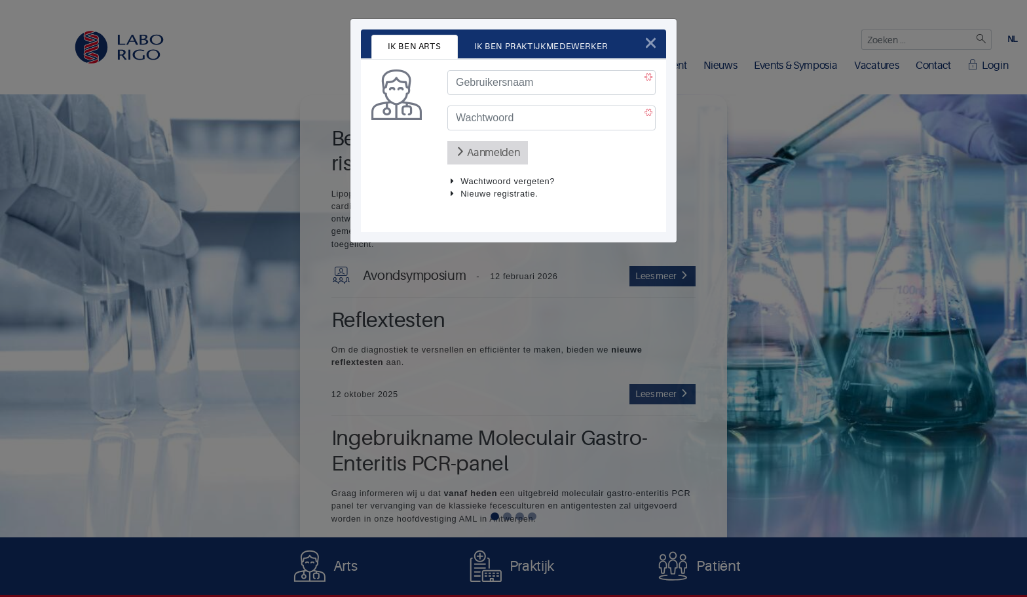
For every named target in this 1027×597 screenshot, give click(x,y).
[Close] (650, 43)
